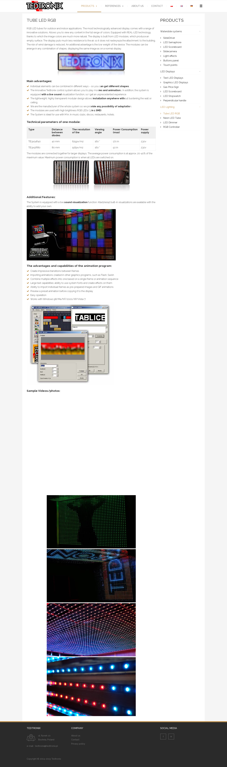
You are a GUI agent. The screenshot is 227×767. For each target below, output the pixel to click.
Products (87, 6)
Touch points (170, 66)
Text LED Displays (173, 79)
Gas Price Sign (171, 88)
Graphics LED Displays (175, 84)
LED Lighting (167, 108)
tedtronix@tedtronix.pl (46, 747)
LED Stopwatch (172, 97)
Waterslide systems (171, 33)
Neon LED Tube (172, 119)
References (113, 6)
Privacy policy (78, 745)
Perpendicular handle (174, 102)
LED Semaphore (172, 44)
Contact (157, 6)
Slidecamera (170, 53)
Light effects (170, 57)
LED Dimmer (170, 124)
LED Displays (167, 73)
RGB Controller (171, 128)
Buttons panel (171, 62)
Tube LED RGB (171, 115)
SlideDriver (169, 39)
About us (137, 6)
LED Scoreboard (172, 48)
